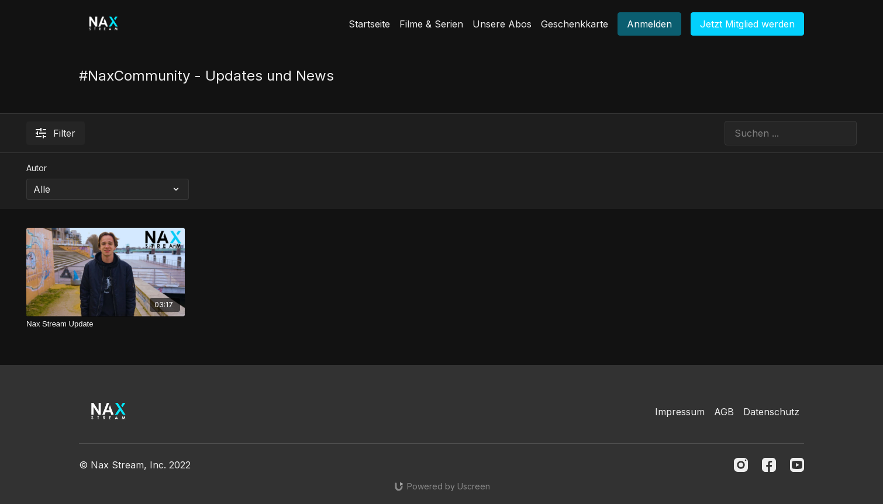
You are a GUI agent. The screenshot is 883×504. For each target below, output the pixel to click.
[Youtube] (797, 465)
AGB (724, 412)
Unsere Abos (502, 24)
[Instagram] (741, 465)
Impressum (680, 412)
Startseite (369, 24)
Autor (36, 168)
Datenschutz (771, 412)
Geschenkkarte (574, 24)
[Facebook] (769, 465)
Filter (55, 133)
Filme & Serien (431, 24)
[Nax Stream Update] (105, 324)
